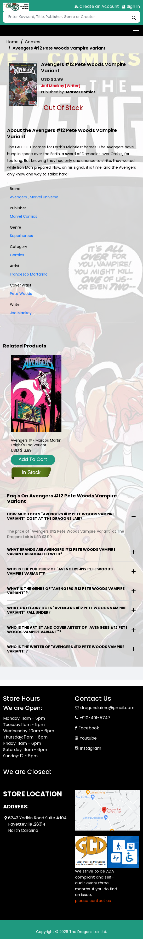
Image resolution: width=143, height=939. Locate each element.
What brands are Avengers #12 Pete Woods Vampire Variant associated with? (61, 552)
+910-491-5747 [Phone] (94, 718)
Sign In (131, 6)
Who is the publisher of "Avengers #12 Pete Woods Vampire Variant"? (60, 571)
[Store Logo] (16, 7)
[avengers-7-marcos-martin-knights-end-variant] (36, 393)
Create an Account (96, 6)
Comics (32, 42)
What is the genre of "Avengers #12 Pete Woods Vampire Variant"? (66, 591)
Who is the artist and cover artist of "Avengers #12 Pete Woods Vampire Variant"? (67, 630)
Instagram (90, 748)
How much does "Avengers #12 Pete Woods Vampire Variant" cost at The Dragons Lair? (61, 516)
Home (12, 42)
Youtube (88, 738)
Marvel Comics (23, 216)
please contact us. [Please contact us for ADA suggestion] (93, 900)
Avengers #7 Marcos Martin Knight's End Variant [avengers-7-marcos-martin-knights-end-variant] (36, 442)
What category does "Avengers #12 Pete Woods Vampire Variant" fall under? (66, 610)
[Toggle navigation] (136, 30)
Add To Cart (33, 459)
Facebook (88, 728)
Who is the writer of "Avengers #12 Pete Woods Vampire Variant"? (65, 649)
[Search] (71, 17)
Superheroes (21, 235)
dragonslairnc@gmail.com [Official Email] (107, 708)
